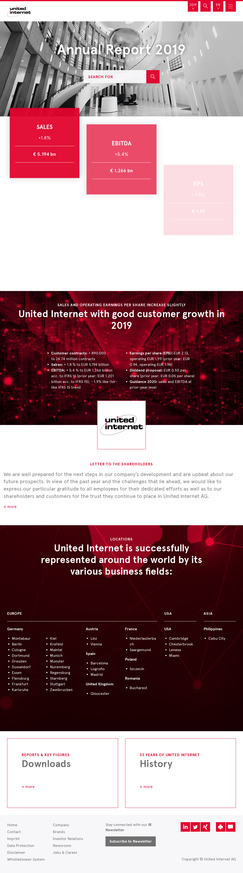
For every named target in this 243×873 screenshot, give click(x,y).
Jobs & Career (65, 852)
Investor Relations (68, 838)
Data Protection (20, 845)
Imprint (13, 838)
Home (12, 825)
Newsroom (62, 845)
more (12, 506)
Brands (59, 832)
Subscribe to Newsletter (131, 841)
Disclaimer (16, 852)
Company (61, 825)
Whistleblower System (26, 859)
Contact (14, 832)
